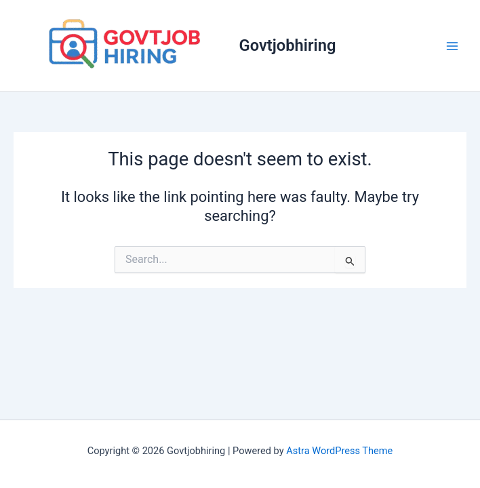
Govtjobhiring (287, 45)
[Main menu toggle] (452, 46)
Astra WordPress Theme (339, 451)
